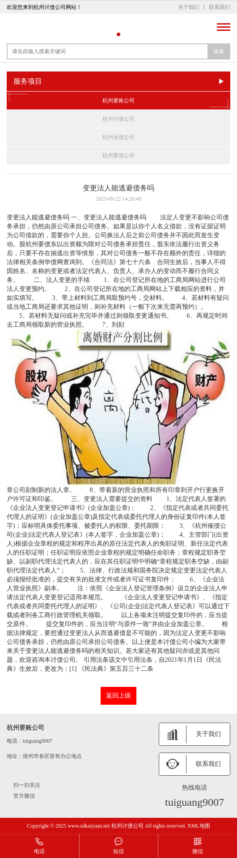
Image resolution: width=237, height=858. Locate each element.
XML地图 (198, 826)
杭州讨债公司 (118, 119)
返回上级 (118, 695)
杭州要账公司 (118, 101)
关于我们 (188, 7)
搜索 (218, 51)
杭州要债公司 (118, 155)
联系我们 (219, 7)
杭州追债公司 (118, 137)
